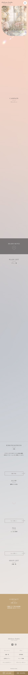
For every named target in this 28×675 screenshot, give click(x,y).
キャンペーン (7, 650)
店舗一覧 (7, 654)
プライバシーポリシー (21, 662)
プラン (21, 650)
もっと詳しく (14, 521)
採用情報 (21, 654)
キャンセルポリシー (7, 662)
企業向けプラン (7, 658)
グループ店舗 (21, 658)
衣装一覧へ (14, 473)
